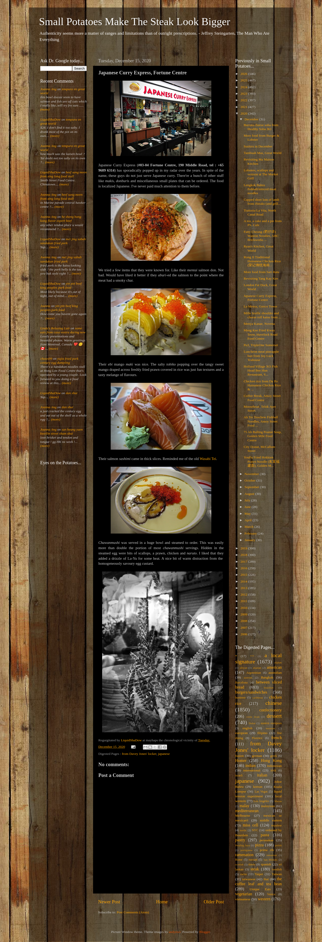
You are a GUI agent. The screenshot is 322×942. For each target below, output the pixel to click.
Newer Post (109, 901)
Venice (271, 894)
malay (244, 806)
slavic (251, 864)
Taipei (259, 874)
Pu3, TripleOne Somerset (261, 345)
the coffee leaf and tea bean (258, 881)
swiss (243, 874)
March (249, 527)
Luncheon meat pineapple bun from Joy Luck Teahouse (261, 355)
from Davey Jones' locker (139, 754)
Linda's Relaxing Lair (55, 328)
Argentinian (253, 672)
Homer (241, 760)
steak (255, 869)
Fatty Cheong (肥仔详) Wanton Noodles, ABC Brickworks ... (261, 236)
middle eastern (271, 820)
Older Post (214, 901)
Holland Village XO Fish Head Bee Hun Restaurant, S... (261, 370)
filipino (262, 733)
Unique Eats (260, 889)
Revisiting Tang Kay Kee (261, 278)
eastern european (271, 723)
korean (257, 787)
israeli (239, 775)
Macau (278, 801)
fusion (239, 756)
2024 (244, 87)
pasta (265, 835)
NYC (255, 830)
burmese (240, 697)
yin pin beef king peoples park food (61, 285)
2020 (244, 113)
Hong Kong (271, 760)
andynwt (175, 932)
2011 (244, 601)
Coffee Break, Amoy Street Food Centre (262, 398)
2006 (244, 634)
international (251, 770)
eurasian (270, 728)
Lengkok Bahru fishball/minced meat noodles (260, 189)
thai (266, 879)
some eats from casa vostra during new (63, 330)
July (248, 500)
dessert (274, 716)
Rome (239, 859)
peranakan (266, 840)
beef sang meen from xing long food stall (63, 174)
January (250, 540)
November (252, 474)
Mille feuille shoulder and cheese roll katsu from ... (262, 315)
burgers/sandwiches (251, 692)
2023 (244, 93)
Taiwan (277, 874)
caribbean (257, 697)
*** (252, 656)
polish (278, 845)
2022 (244, 100)
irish (273, 770)
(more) (44, 109)
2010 (244, 608)
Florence (257, 738)
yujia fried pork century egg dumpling (59, 360)
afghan (278, 662)
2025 (244, 80)
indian (250, 765)
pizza (259, 845)
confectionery (270, 710)
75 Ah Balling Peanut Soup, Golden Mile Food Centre (262, 436)
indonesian (274, 766)
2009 (244, 614)
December (252, 119)
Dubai (252, 723)
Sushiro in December (258, 146)
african (243, 667)
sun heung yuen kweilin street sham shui (61, 431)
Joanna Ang (48, 89)
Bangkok (267, 677)
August (250, 494)
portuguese (246, 850)
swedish (277, 869)
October (250, 480)
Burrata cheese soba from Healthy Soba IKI (261, 127)
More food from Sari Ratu (261, 272)
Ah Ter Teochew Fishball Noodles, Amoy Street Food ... (261, 421)
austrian (248, 677)
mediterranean (247, 811)
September (252, 487)
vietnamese (243, 899)
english (247, 728)
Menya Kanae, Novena (259, 324)
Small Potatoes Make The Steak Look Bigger (134, 21)
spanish (266, 864)
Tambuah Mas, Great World (262, 153)
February (251, 533)
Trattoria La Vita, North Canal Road (260, 212)
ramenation (244, 855)
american (274, 667)
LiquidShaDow (50, 119)
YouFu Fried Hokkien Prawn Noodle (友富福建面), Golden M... (261, 461)
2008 (244, 621)
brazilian (268, 687)
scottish (239, 864)
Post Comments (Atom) (133, 912)
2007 (244, 628)
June (248, 507)
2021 (244, 107)
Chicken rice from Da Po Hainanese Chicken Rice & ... (262, 385)
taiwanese (248, 879)
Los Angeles (261, 801)
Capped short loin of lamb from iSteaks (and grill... (262, 201)
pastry (240, 840)
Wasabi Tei (208, 459)
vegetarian (243, 894)
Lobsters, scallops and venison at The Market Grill (261, 174)
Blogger (204, 932)
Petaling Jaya (242, 845)
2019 (244, 548)
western (264, 899)
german (257, 756)
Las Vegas (261, 791)
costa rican (252, 716)
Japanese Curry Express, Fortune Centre (260, 298)
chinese (273, 703)
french (276, 738)
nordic (243, 830)
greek (273, 756)
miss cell (250, 825)
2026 (244, 74)
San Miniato (270, 859)
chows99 (46, 358)
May (248, 513)
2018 (244, 555)
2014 (244, 581)
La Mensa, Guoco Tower (260, 306)
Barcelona (241, 682)
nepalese (276, 825)
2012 (244, 594)
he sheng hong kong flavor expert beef (60, 219)
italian (262, 775)
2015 (244, 575)
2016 (244, 568)
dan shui (71, 393)
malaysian (268, 806)
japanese (164, 754)
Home (162, 901)
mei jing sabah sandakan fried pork (63, 241)
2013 (244, 588)
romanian (272, 855)
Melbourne (242, 815)
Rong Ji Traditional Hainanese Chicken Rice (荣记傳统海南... (262, 261)
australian (275, 672)
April (249, 520)
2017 (244, 561)
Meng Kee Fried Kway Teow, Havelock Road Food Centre (260, 334)
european (241, 733)
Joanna (45, 306)
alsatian (257, 667)
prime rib (267, 850)
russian (253, 859)
